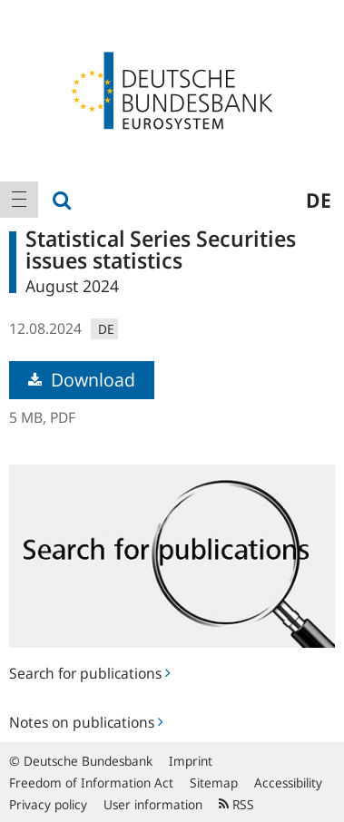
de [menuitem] (318, 199)
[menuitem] (19, 199)
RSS (236, 804)
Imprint (190, 760)
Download (81, 379)
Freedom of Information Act (91, 782)
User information (152, 804)
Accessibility (288, 782)
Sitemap (214, 782)
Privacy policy (48, 804)
